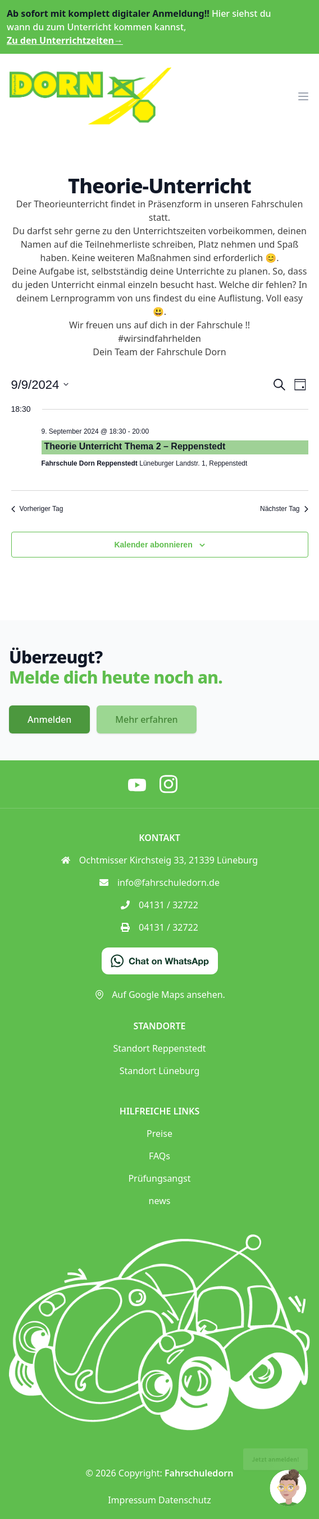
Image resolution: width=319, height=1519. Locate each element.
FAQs (159, 1156)
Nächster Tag (284, 509)
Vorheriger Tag (37, 509)
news (160, 1201)
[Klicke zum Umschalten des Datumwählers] (40, 384)
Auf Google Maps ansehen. (159, 994)
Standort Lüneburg (160, 1071)
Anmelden (49, 719)
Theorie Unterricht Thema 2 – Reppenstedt (135, 446)
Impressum (132, 1500)
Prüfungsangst (159, 1178)
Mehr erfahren (146, 719)
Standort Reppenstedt (159, 1048)
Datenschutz (184, 1500)
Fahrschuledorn (199, 1473)
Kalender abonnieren (153, 544)
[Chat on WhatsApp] (160, 960)
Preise (159, 1133)
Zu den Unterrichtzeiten (65, 40)
